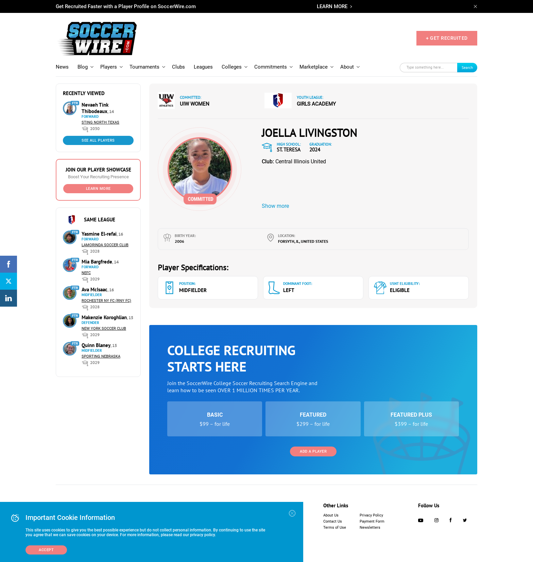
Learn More (98, 188)
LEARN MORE (332, 6)
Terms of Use (334, 527)
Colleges (232, 67)
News (62, 67)
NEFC (86, 273)
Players (108, 67)
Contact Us (332, 521)
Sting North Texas (100, 122)
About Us (331, 515)
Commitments (270, 67)
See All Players (98, 140)
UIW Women (194, 104)
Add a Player (313, 451)
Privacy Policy (371, 515)
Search (467, 67)
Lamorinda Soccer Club (105, 245)
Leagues (203, 67)
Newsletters (370, 527)
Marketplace (313, 67)
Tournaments (144, 67)
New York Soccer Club (104, 328)
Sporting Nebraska (101, 356)
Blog (83, 67)
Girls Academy (316, 104)
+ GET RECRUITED (447, 38)
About (347, 67)
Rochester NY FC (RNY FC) (106, 300)
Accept (46, 550)
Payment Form (372, 521)
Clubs (178, 67)
